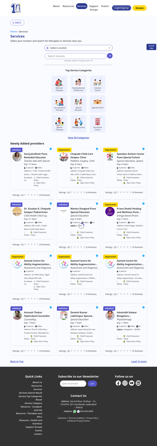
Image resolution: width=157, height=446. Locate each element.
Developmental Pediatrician (78, 84)
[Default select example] (81, 48)
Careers (38, 433)
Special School (97, 103)
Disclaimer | (63, 418)
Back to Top (16, 361)
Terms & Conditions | (77, 418)
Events (105, 6)
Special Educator (78, 104)
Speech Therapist (59, 124)
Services (81, 6)
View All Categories (78, 137)
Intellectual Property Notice (78, 421)
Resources (68, 6)
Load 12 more (139, 361)
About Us (37, 382)
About (56, 6)
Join (92, 383)
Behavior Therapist (59, 84)
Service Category (33, 403)
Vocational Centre (97, 124)
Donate (140, 7)
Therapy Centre (78, 123)
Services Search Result (30, 392)
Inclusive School (97, 84)
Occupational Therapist (59, 104)
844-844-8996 (86, 411)
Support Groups (93, 8)
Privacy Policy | (93, 418)
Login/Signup (121, 7)
